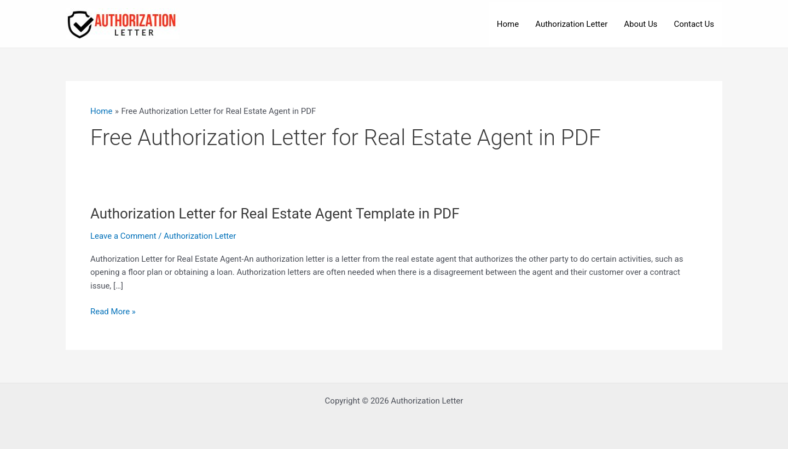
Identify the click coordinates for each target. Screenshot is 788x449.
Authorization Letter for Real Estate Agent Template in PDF (275, 213)
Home (508, 24)
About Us (640, 24)
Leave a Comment (123, 236)
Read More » (113, 312)
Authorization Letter (571, 24)
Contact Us (694, 24)
